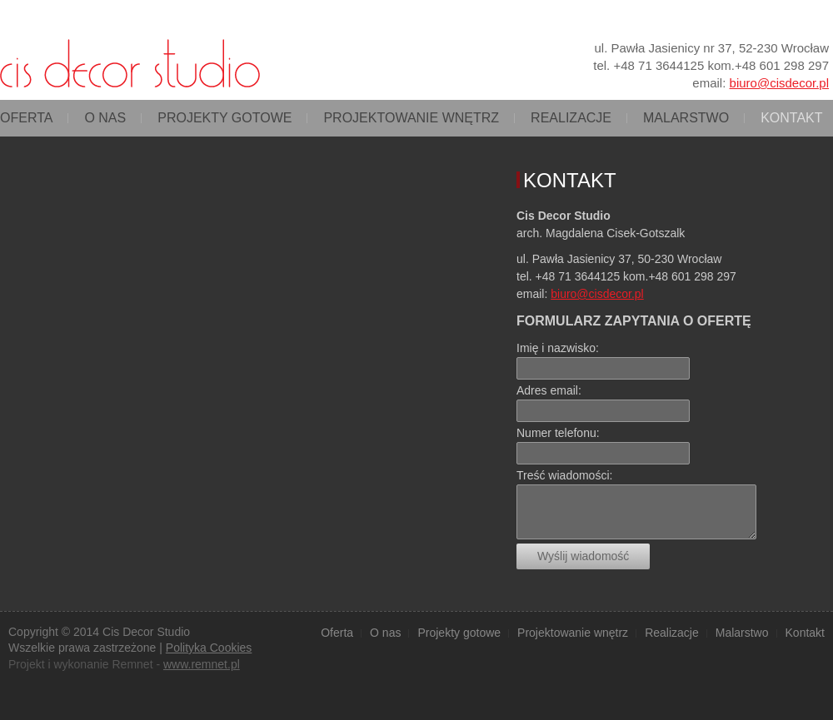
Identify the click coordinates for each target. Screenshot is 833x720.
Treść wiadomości (563, 475)
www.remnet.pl (201, 664)
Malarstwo (686, 118)
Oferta (26, 118)
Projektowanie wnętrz (411, 118)
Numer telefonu (556, 432)
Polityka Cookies (209, 647)
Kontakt (791, 118)
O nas (105, 118)
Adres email (547, 390)
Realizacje (571, 118)
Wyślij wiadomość (583, 556)
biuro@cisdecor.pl (779, 83)
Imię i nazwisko (556, 348)
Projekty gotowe (224, 118)
